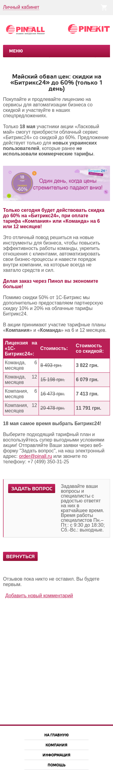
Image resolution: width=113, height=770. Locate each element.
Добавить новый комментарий (39, 595)
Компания (56, 745)
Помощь (56, 765)
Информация (56, 755)
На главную (56, 735)
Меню (16, 51)
